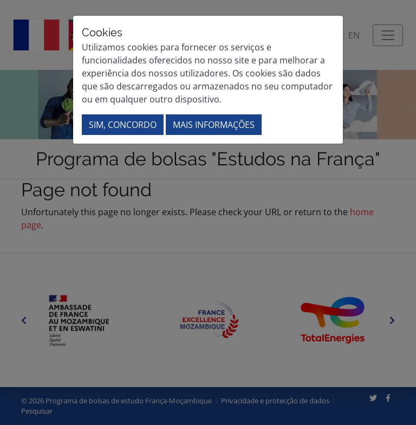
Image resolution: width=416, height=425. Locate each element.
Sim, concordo (123, 125)
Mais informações (214, 125)
